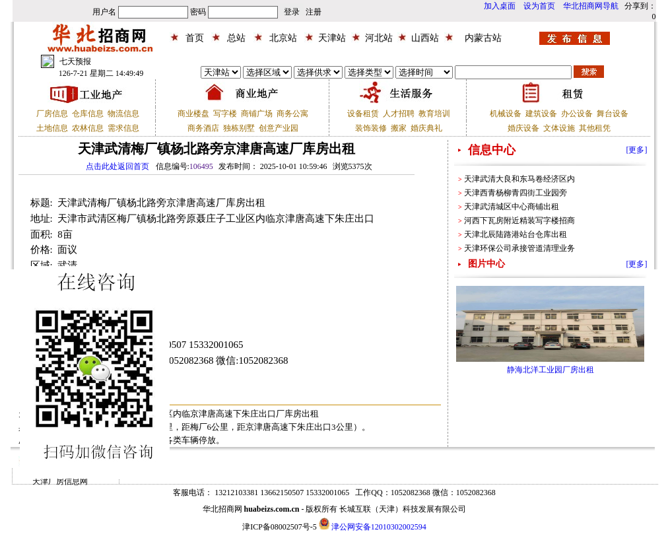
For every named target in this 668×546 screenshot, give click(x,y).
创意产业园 (278, 128)
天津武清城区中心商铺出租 (511, 206)
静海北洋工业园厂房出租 (550, 369)
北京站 (283, 38)
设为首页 (539, 6)
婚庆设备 (523, 128)
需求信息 (123, 128)
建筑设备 (541, 113)
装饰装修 (371, 128)
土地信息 (52, 128)
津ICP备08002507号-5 (279, 526)
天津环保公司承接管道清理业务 (519, 248)
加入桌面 (500, 6)
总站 (236, 38)
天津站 (332, 38)
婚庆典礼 (426, 128)
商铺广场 (257, 113)
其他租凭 (595, 128)
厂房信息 (52, 113)
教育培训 (434, 113)
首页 (194, 38)
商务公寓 (292, 113)
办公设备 (577, 113)
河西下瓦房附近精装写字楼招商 (519, 220)
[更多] (637, 149)
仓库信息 (88, 113)
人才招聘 (399, 113)
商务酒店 (203, 128)
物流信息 (123, 113)
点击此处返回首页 (117, 166)
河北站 (379, 38)
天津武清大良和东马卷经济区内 (519, 179)
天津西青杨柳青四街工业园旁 (515, 192)
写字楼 (225, 113)
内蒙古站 (483, 38)
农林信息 (88, 128)
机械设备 (505, 113)
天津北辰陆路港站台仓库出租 (515, 234)
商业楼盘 (193, 113)
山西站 (425, 38)
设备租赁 (363, 113)
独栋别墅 (239, 128)
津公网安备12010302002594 (378, 526)
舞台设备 (612, 113)
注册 (313, 12)
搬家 (399, 128)
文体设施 (559, 128)
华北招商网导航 (590, 6)
